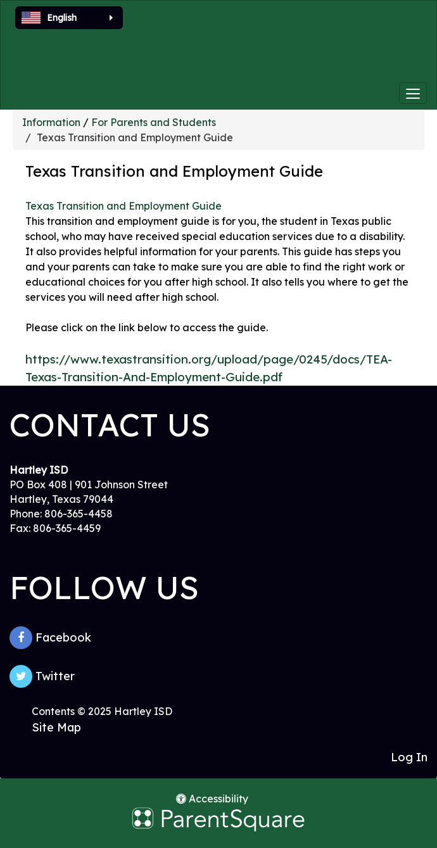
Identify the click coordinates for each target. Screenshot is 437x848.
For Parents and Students (153, 122)
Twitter (42, 676)
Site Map (56, 727)
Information (51, 122)
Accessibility (212, 798)
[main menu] (413, 93)
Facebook (50, 637)
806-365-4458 (78, 513)
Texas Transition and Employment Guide (123, 205)
